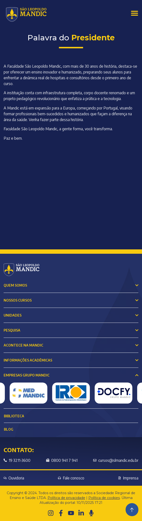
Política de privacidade (66, 498)
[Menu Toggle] (134, 13)
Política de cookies (104, 498)
